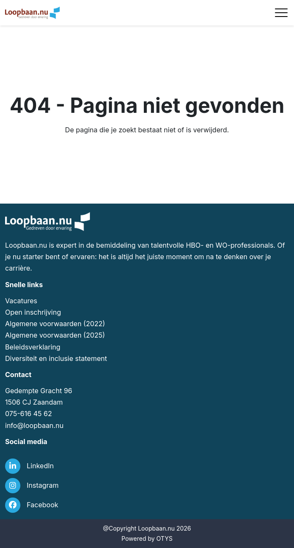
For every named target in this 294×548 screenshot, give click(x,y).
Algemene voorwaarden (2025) (55, 335)
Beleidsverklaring (32, 347)
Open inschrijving (33, 312)
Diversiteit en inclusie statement (56, 358)
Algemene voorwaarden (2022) (55, 323)
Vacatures (21, 300)
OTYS (165, 538)
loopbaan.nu (44, 425)
